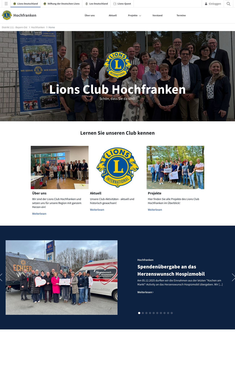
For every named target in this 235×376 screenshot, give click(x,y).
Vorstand (158, 15)
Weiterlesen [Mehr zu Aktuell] (97, 210)
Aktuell (113, 15)
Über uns (90, 15)
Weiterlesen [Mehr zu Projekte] (155, 210)
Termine (181, 15)
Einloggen (213, 3)
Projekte (132, 15)
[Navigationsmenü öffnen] (6, 3)
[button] (139, 313)
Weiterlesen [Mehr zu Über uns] (39, 214)
